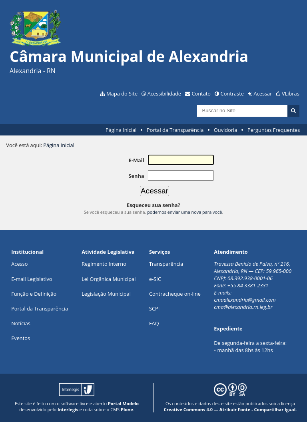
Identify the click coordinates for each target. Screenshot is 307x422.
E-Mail (136, 160)
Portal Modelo (123, 403)
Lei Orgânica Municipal (109, 279)
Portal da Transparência (175, 129)
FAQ (154, 323)
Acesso (19, 263)
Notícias (20, 323)
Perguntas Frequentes (273, 129)
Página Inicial (121, 129)
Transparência (166, 263)
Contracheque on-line (175, 293)
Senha (136, 175)
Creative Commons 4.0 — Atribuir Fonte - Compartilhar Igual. (230, 409)
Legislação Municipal (106, 293)
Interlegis (68, 409)
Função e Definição (33, 293)
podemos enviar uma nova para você (184, 212)
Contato (201, 93)
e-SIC (155, 279)
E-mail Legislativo (31, 279)
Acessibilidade (164, 93)
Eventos (20, 338)
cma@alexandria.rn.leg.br (243, 307)
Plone (127, 409)
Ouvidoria (225, 129)
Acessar (263, 93)
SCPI (154, 308)
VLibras (290, 93)
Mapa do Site (122, 93)
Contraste (232, 93)
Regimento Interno (104, 263)
